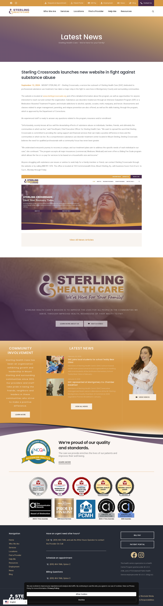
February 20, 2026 (74, 356)
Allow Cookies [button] (114, 599)
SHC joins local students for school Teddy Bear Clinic (91, 360)
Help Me (112, 11)
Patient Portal (78, 3)
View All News (81, 406)
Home (11, 539)
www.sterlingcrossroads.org (54, 96)
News (123, 3)
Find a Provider (96, 11)
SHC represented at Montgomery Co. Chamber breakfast (91, 383)
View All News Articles (81, 239)
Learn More (20, 414)
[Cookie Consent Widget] (81, 599)
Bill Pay (93, 3)
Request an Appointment (57, 3)
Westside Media (147, 595)
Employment (108, 3)
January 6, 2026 (74, 378)
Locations (79, 11)
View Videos (143, 396)
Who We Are (49, 11)
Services (64, 11)
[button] (15, 602)
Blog (134, 3)
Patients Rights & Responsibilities (140, 598)
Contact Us (148, 3)
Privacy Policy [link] (87, 600)
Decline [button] (130, 599)
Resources (126, 11)
